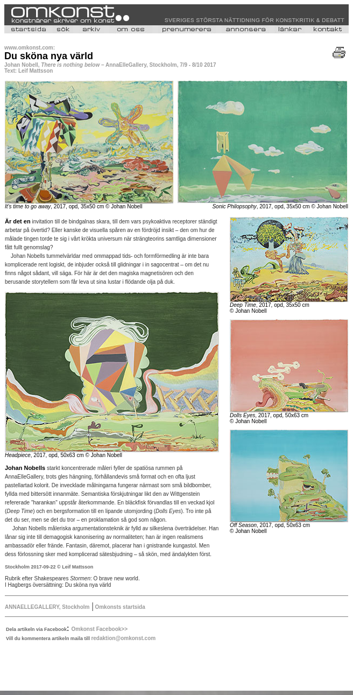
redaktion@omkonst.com (123, 638)
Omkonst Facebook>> (100, 629)
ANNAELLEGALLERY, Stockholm (47, 607)
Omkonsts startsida (119, 607)
